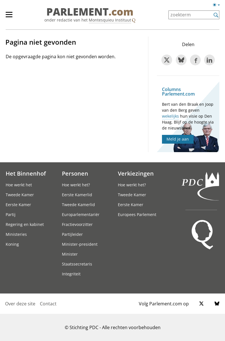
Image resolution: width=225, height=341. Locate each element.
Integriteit (71, 274)
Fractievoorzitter (77, 224)
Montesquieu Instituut (110, 20)
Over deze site (20, 304)
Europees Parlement (137, 214)
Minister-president (80, 244)
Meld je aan (177, 139)
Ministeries (16, 234)
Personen (75, 173)
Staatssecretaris (77, 264)
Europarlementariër (80, 214)
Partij (11, 214)
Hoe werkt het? (76, 184)
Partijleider (72, 234)
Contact (48, 304)
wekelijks (170, 116)
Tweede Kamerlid (78, 204)
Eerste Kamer (18, 204)
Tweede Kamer (20, 194)
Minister (70, 254)
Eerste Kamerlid (77, 194)
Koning (12, 244)
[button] (216, 5)
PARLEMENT (89, 12)
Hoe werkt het (19, 184)
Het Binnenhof (26, 173)
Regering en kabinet (25, 224)
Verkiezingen (136, 173)
